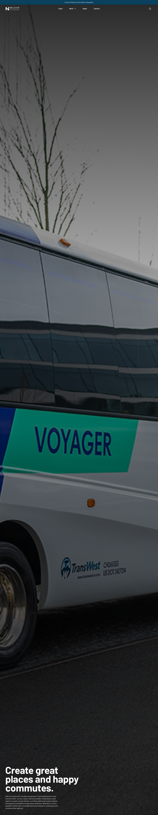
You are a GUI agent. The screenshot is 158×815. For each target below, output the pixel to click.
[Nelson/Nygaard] (12, 9)
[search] (150, 8)
